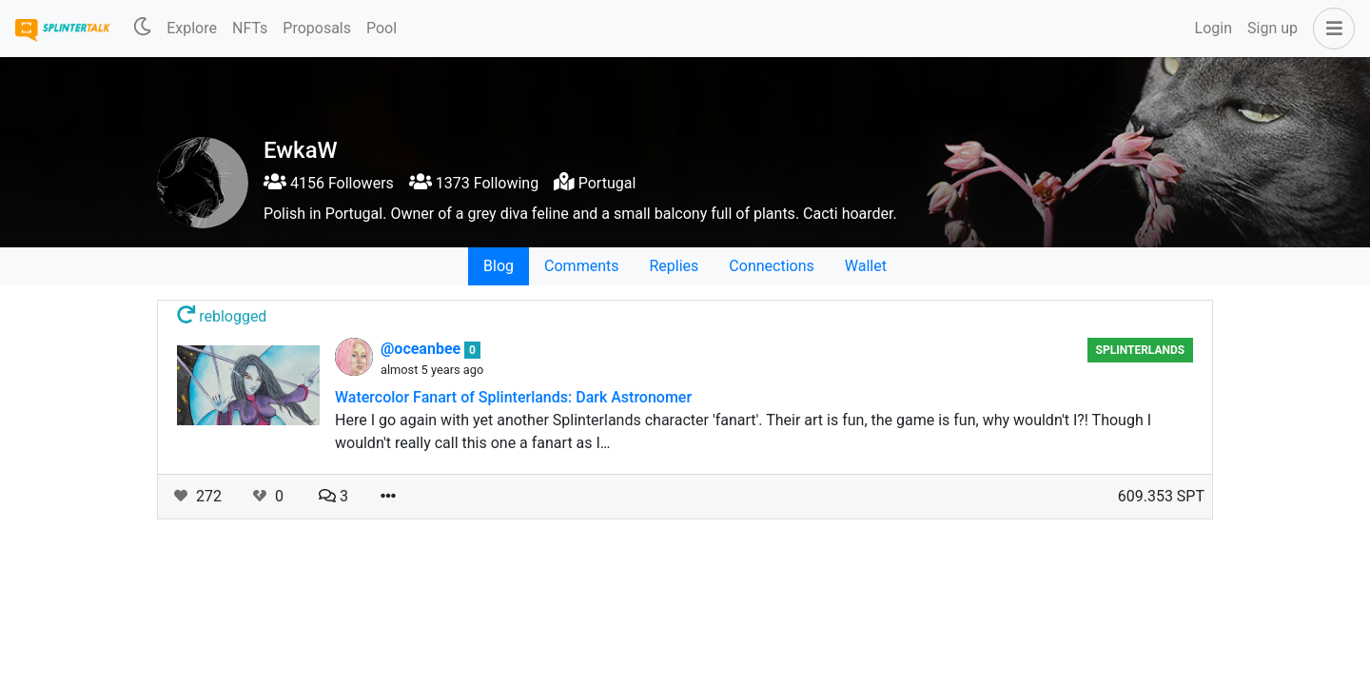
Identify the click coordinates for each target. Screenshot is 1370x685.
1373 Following (473, 183)
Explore (191, 28)
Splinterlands (1140, 350)
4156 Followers (329, 183)
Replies (673, 266)
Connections (771, 266)
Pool (381, 28)
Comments (581, 266)
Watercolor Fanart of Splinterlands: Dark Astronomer (513, 397)
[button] (1330, 28)
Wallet (866, 266)
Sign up (1272, 28)
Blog (498, 266)
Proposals (317, 28)
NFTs (249, 28)
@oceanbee (422, 349)
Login (1213, 28)
